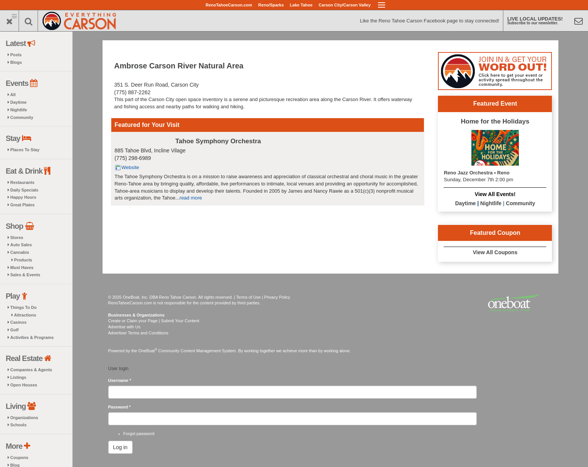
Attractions (25, 315)
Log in (120, 447)
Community (21, 117)
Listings (18, 377)
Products (23, 260)
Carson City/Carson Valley (345, 5)
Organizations (24, 417)
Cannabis (19, 252)
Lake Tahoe (301, 5)
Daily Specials (24, 190)
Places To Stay (25, 149)
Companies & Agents (31, 369)
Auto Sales (21, 244)
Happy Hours (23, 197)
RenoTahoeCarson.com (228, 5)
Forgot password (139, 433)
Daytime (18, 102)
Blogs (16, 62)
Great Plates (22, 205)
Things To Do (23, 307)
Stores (16, 237)
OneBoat (147, 350)
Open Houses (23, 385)
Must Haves (21, 267)
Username (119, 380)
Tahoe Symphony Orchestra (218, 141)
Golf (14, 330)
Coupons (19, 457)
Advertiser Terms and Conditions (138, 333)
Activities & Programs (32, 337)
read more (191, 198)
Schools (18, 425)
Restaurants (22, 182)
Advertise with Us (124, 327)
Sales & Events (25, 274)
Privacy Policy (277, 297)
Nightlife (18, 110)
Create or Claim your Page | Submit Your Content (153, 320)
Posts (16, 54)
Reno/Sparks (271, 5)
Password (119, 407)
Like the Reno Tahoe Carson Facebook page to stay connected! (429, 21)
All (13, 94)
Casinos (18, 322)
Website (130, 167)
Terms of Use (248, 297)
